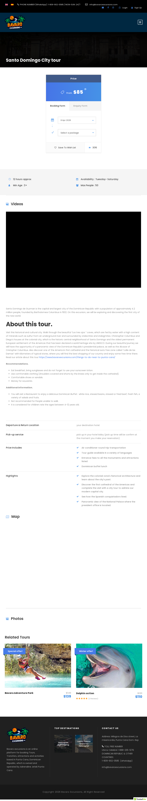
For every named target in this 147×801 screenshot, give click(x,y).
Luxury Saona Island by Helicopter (83, 745)
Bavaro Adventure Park (19, 694)
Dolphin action (85, 694)
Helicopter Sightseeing (63, 745)
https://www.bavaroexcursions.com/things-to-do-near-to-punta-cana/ (77, 358)
